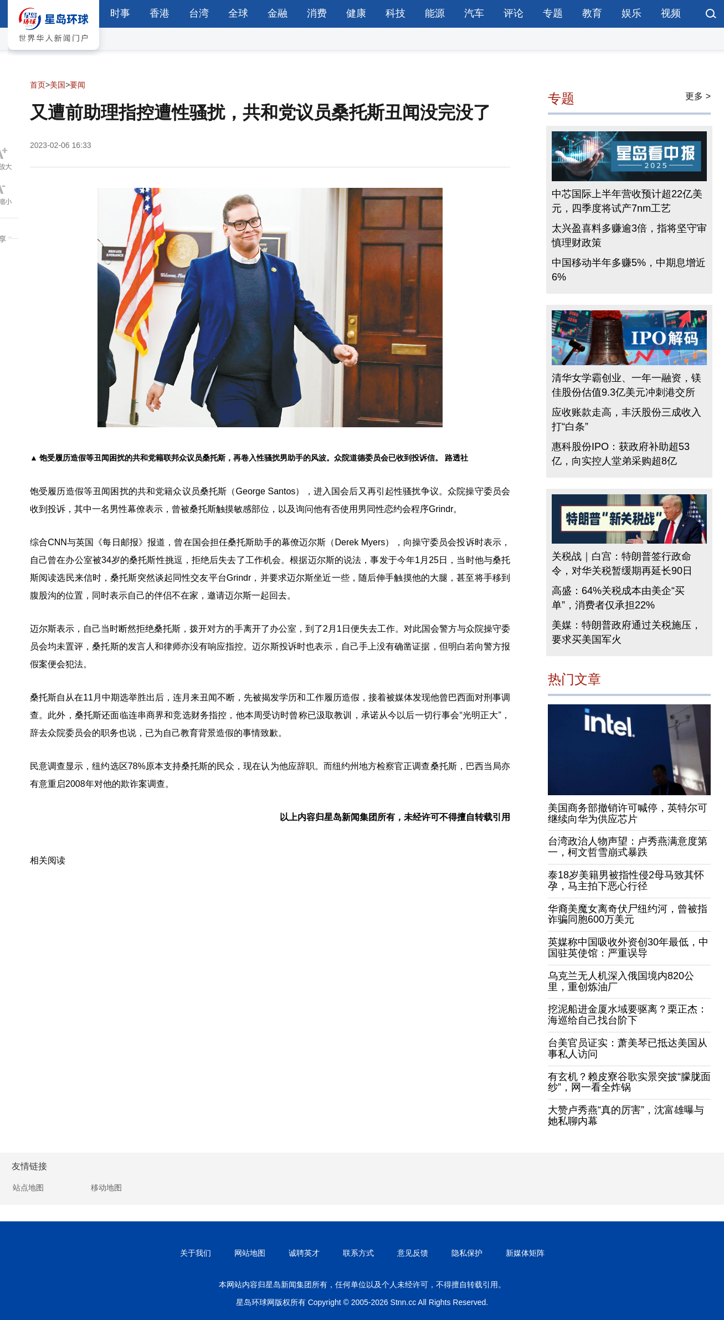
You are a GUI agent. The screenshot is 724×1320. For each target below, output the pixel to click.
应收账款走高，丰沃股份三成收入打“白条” (626, 419)
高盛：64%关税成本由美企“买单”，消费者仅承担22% (618, 598)
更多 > (698, 96)
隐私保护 (466, 1253)
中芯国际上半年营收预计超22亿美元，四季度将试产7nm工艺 (627, 201)
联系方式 (358, 1253)
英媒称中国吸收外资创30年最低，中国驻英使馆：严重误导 (628, 948)
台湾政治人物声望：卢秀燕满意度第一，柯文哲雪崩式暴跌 (627, 847)
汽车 (474, 13)
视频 (671, 13)
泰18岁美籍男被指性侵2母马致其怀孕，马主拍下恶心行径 (626, 880)
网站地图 (249, 1253)
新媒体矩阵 (525, 1253)
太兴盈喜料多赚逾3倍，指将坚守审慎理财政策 (629, 235)
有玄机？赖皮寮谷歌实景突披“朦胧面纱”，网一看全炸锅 (629, 1082)
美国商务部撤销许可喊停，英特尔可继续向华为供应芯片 (627, 813)
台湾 (199, 13)
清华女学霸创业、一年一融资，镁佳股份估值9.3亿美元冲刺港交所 (626, 385)
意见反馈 (412, 1253)
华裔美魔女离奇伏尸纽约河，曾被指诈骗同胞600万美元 (627, 914)
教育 (592, 13)
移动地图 (106, 1187)
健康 (356, 13)
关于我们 (195, 1253)
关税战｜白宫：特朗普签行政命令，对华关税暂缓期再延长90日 (622, 563)
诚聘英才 (304, 1253)
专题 (553, 13)
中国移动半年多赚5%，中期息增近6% (629, 270)
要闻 (77, 84)
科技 (395, 13)
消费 (317, 13)
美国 (57, 84)
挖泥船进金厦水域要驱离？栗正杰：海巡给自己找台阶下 (627, 1015)
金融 (277, 13)
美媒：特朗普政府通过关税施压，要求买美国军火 (626, 632)
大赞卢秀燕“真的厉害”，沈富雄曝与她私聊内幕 (626, 1115)
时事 (120, 13)
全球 (238, 13)
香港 (160, 13)
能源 (435, 13)
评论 (513, 13)
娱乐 (631, 13)
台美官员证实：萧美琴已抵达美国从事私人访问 (627, 1048)
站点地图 (28, 1187)
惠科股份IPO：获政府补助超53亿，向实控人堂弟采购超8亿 (621, 454)
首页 (37, 84)
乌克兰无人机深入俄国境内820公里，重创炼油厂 (621, 981)
